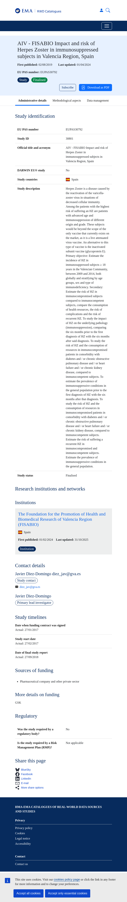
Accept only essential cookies (67, 893)
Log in (101, 10)
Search (108, 10)
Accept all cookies (29, 893)
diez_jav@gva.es (30, 586)
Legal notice (22, 838)
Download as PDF (95, 87)
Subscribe (68, 87)
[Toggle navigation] (106, 26)
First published (27, 64)
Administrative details (32, 100)
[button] (24, 769)
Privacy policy (24, 828)
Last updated (66, 64)
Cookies (20, 833)
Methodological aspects (67, 100)
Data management (98, 100)
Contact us (21, 864)
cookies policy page (67, 879)
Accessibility (23, 843)
